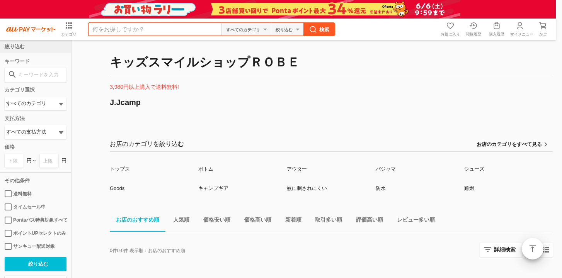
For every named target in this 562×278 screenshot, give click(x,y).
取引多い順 (325, 221)
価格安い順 (213, 221)
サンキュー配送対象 (30, 246)
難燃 (469, 188)
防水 (381, 188)
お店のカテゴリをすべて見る (509, 144)
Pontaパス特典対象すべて (35, 220)
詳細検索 (505, 249)
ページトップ (532, 248)
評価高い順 (366, 221)
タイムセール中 (25, 206)
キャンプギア (213, 188)
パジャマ (386, 169)
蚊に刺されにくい (307, 188)
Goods (117, 188)
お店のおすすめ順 (134, 221)
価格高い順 (254, 221)
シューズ (474, 169)
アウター (297, 169)
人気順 (178, 221)
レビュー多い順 (413, 221)
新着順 (290, 221)
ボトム (205, 169)
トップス (120, 169)
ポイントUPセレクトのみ (35, 233)
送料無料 (18, 193)
